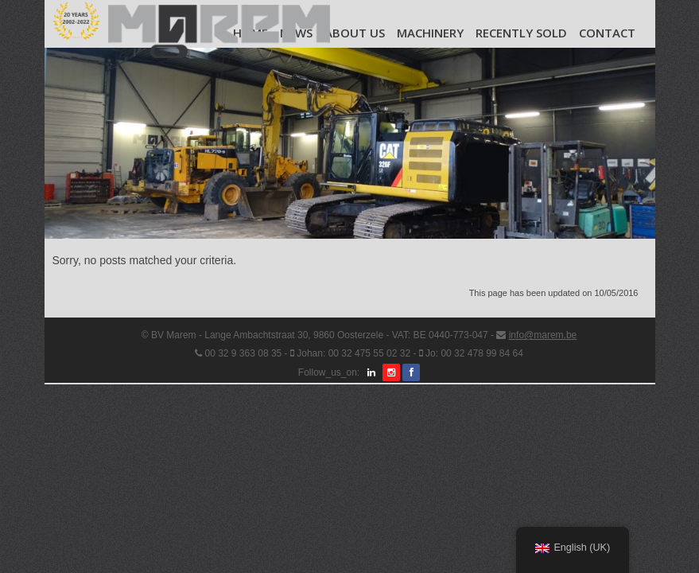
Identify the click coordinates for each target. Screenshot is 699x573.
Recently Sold (521, 33)
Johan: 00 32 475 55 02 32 (353, 353)
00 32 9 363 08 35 (243, 353)
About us (354, 33)
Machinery (430, 33)
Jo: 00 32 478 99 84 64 (474, 353)
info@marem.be (543, 335)
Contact (607, 33)
